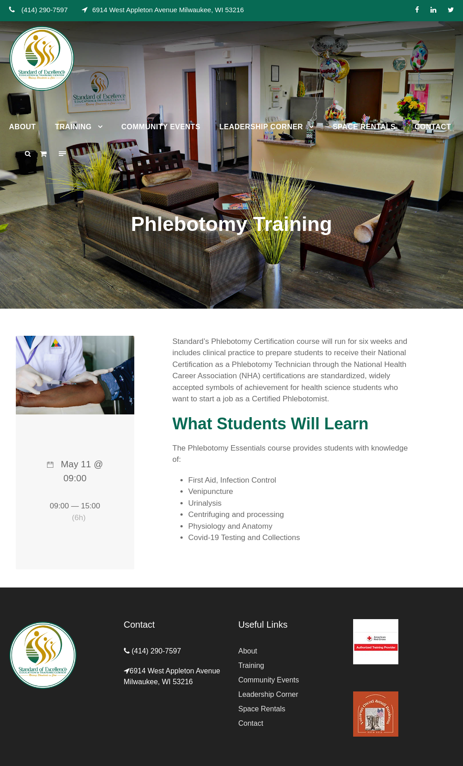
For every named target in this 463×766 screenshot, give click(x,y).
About (22, 127)
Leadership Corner (261, 127)
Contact (433, 127)
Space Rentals (364, 127)
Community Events (160, 127)
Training (73, 127)
